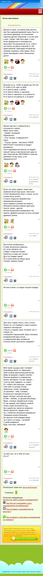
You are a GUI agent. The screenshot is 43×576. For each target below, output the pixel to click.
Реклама (18, 571)
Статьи (13, 571)
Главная (3, 1)
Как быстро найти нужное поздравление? (20, 500)
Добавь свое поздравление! (25, 539)
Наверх (39, 571)
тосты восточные (29, 487)
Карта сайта (25, 571)
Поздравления (6, 571)
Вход (9, 1)
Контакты (33, 571)
